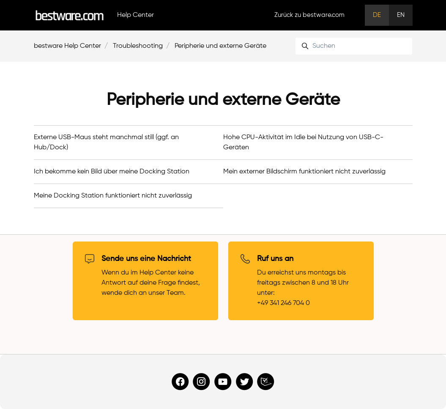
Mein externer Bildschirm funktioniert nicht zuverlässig (304, 171)
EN (401, 15)
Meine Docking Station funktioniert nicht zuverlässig (113, 195)
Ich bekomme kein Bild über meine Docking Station (111, 171)
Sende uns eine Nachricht (146, 259)
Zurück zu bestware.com (309, 15)
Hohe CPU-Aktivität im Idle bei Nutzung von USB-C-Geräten (303, 142)
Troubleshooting (138, 46)
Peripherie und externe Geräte (220, 46)
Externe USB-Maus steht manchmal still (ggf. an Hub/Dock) (106, 142)
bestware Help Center (67, 46)
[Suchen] (353, 46)
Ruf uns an (275, 259)
